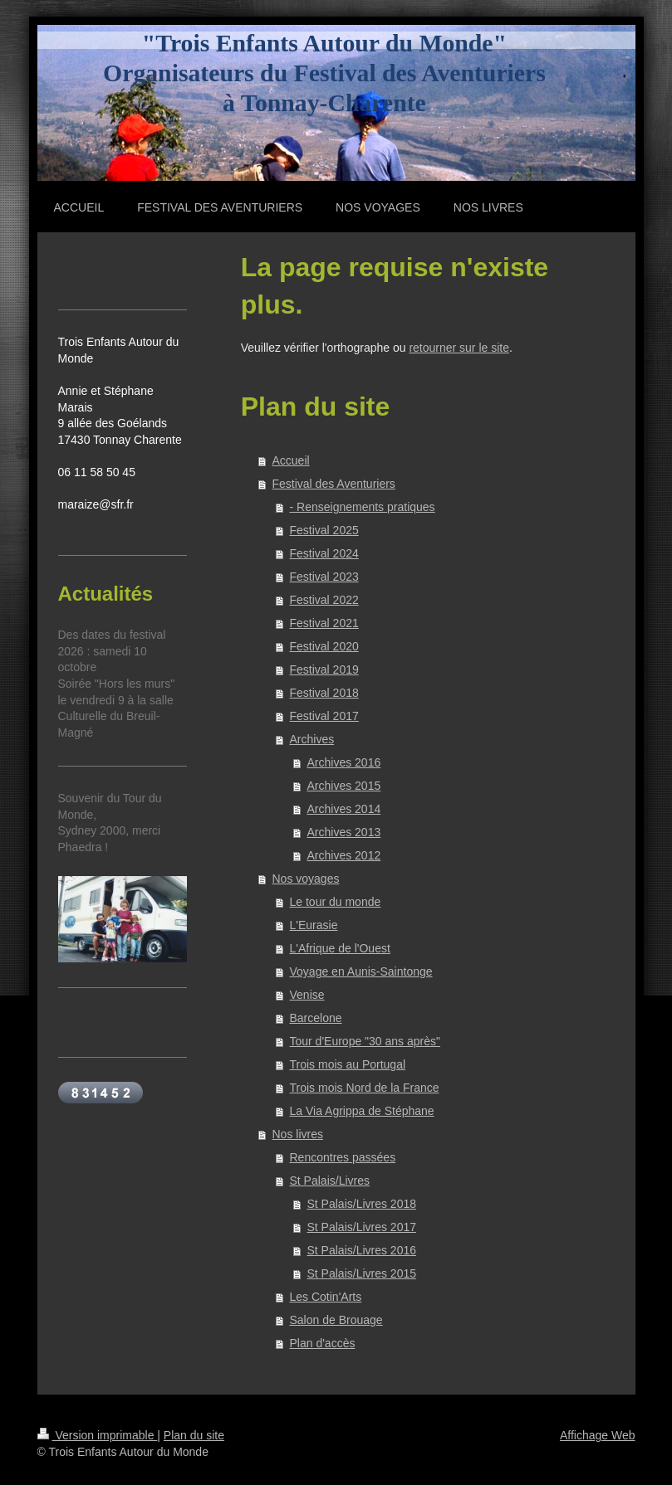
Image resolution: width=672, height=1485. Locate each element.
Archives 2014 (344, 809)
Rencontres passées (343, 1157)
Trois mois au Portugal (348, 1064)
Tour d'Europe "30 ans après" (365, 1041)
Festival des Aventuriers (333, 483)
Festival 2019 (324, 669)
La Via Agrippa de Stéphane (362, 1110)
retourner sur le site (459, 347)
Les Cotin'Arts (326, 1296)
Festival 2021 (324, 623)
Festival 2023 (324, 576)
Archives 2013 (344, 832)
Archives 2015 (344, 785)
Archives (312, 739)
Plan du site (194, 1435)
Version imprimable (97, 1435)
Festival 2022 (324, 599)
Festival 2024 (324, 553)
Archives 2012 (344, 855)
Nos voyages (306, 878)
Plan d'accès (323, 1343)
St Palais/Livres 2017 (362, 1227)
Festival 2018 (324, 692)
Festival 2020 (324, 646)
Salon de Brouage (336, 1320)
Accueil (291, 460)
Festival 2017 (324, 716)
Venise (307, 994)
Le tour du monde (335, 901)
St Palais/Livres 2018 (362, 1203)
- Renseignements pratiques (362, 507)
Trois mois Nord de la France (364, 1087)
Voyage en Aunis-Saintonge (361, 971)
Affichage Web (597, 1435)
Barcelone (316, 1018)
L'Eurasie (314, 925)
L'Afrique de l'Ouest (340, 948)
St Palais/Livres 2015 (362, 1273)
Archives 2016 (344, 762)
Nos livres (297, 1134)
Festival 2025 (324, 530)
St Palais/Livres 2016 (362, 1250)
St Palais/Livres (330, 1180)
